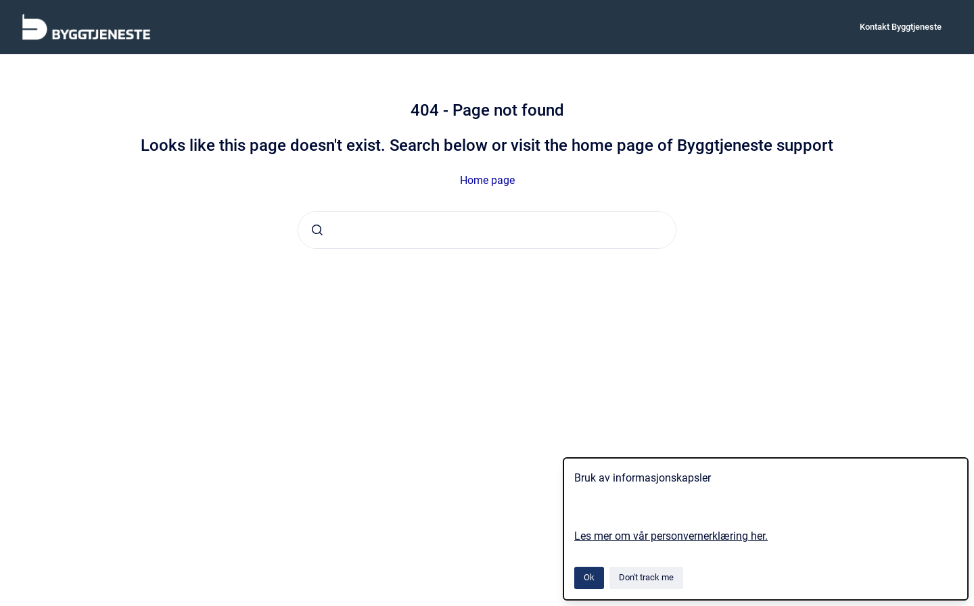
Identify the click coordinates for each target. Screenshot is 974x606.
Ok (589, 577)
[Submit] (317, 230)
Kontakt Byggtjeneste (901, 27)
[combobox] (487, 230)
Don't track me (646, 577)
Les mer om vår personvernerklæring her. (671, 536)
